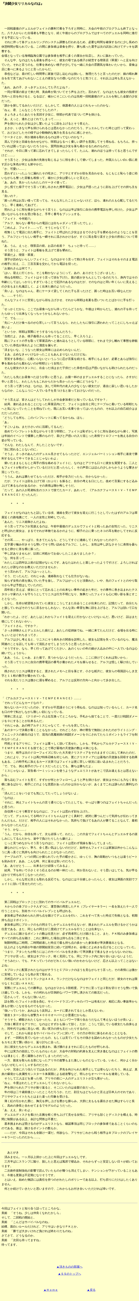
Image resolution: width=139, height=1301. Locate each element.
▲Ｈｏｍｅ (50, 1289)
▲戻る (91, 1289)
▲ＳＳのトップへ (69, 1273)
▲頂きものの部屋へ (69, 1266)
